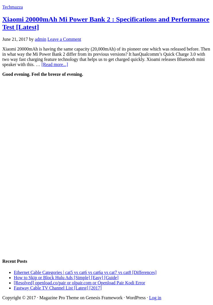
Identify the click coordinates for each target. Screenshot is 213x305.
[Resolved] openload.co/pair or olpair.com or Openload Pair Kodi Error (79, 282)
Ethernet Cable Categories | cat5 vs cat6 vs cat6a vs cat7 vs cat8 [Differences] (85, 272)
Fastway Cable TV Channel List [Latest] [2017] (58, 287)
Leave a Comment (64, 39)
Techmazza (12, 7)
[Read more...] (54, 64)
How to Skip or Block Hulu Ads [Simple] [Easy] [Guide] (66, 277)
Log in (155, 297)
